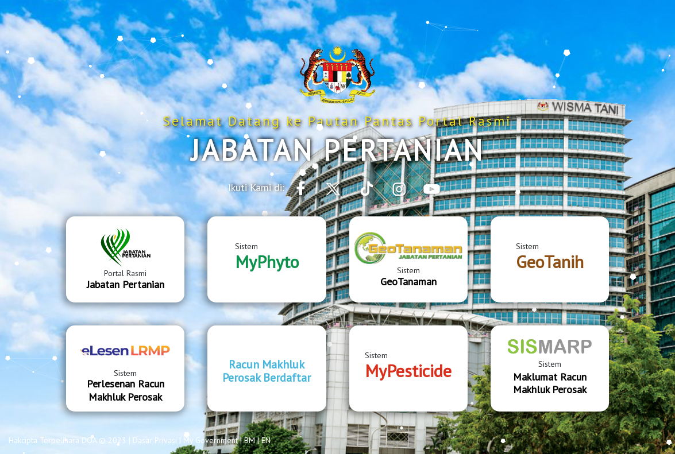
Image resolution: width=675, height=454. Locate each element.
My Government (210, 440)
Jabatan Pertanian (125, 284)
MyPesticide (408, 370)
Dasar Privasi (155, 440)
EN (266, 440)
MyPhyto (267, 261)
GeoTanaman (408, 281)
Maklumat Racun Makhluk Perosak (550, 383)
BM (249, 440)
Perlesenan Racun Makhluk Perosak (125, 390)
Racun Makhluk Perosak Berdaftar (266, 371)
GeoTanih (550, 261)
